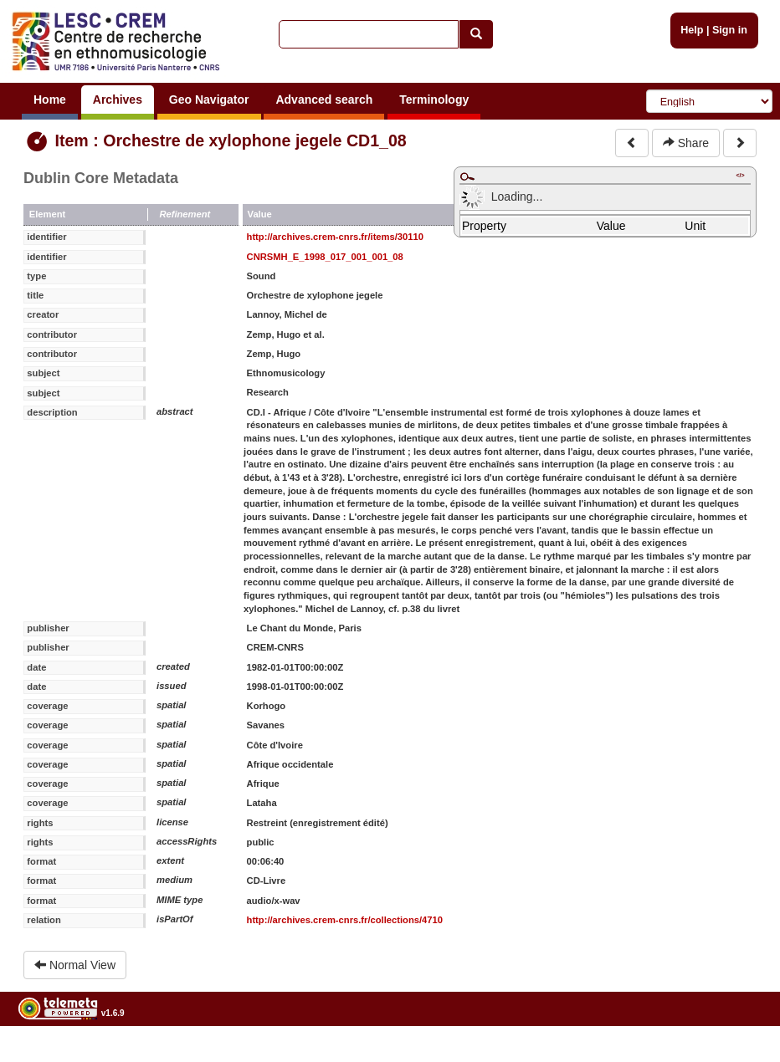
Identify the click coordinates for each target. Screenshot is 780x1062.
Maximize (467, 176)
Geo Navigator (209, 99)
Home (49, 99)
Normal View (74, 965)
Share (686, 143)
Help (691, 30)
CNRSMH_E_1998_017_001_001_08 (325, 257)
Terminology (434, 99)
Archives (117, 99)
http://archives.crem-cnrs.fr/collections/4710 (345, 920)
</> (740, 175)
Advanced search (323, 99)
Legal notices (738, 1055)
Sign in (729, 30)
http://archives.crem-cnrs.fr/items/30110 (335, 237)
